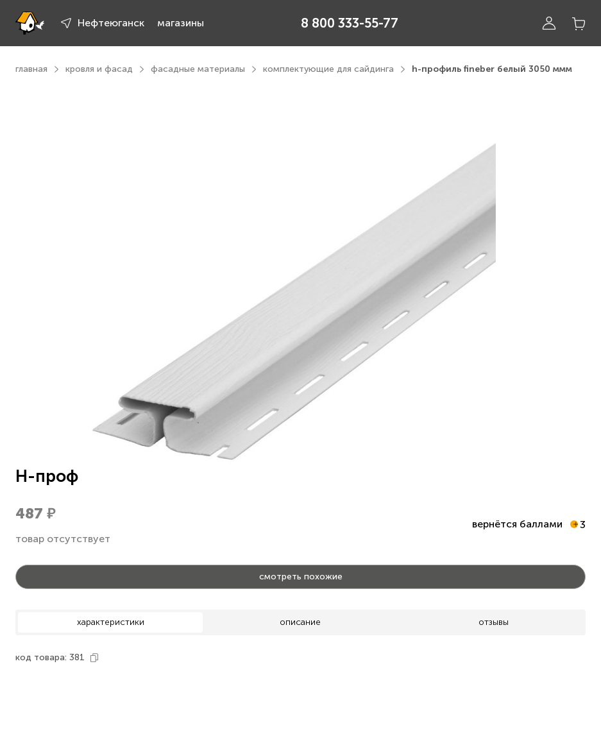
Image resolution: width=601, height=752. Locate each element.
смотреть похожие (301, 576)
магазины (180, 23)
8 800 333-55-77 (349, 23)
